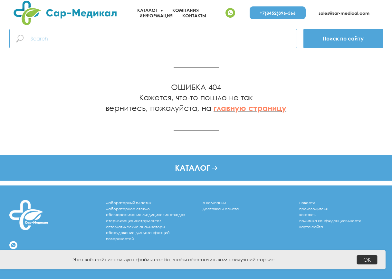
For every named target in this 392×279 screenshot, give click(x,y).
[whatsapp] (230, 13)
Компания (185, 10)
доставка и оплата (221, 208)
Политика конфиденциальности (330, 220)
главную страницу (250, 108)
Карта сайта (311, 226)
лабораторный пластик (128, 202)
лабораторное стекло (128, 208)
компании (216, 202)
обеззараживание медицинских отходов (145, 214)
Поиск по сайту (343, 38)
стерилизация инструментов (133, 220)
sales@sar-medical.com (344, 13)
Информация (156, 15)
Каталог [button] (148, 10)
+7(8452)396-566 (278, 13)
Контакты (194, 15)
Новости (307, 202)
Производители (313, 208)
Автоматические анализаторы (135, 226)
